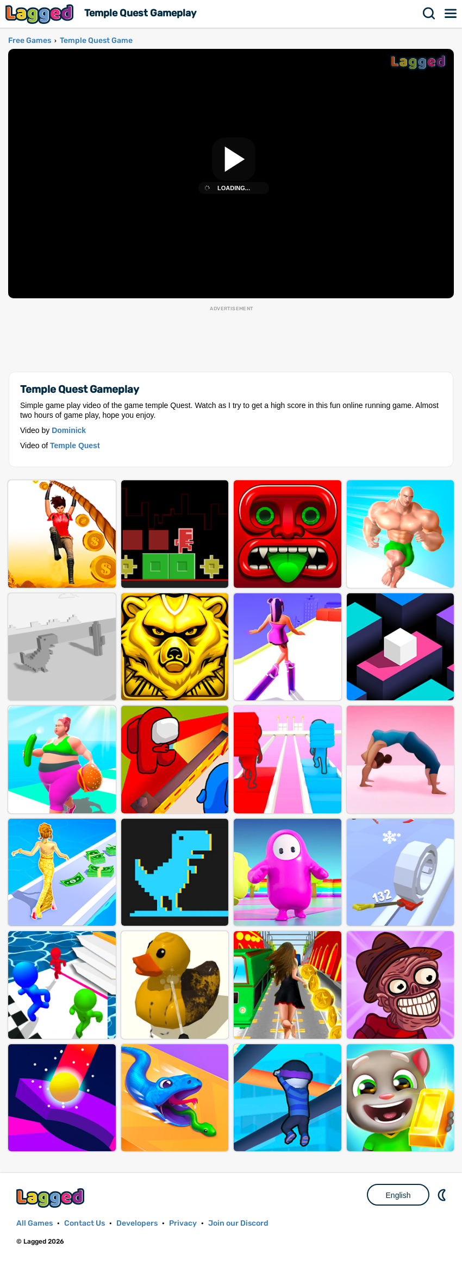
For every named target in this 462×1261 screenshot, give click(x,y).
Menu (451, 13)
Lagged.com (51, 1198)
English (398, 1195)
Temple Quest (75, 445)
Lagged (40, 14)
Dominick (69, 430)
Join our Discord (238, 1223)
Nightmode (443, 1195)
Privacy (183, 1223)
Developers (137, 1223)
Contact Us (84, 1223)
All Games (34, 1223)
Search (429, 13)
